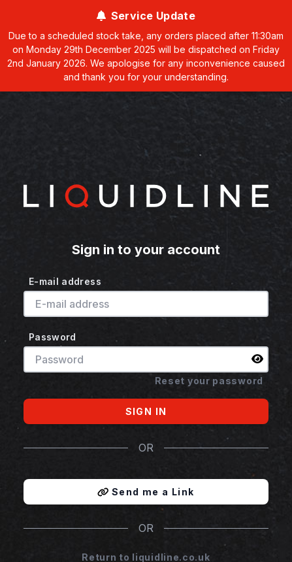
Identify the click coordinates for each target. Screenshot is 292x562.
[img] (257, 359)
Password (52, 336)
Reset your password (209, 380)
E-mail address (65, 281)
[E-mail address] (146, 304)
